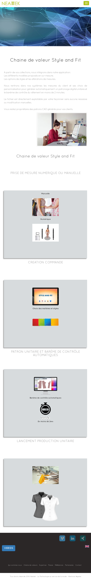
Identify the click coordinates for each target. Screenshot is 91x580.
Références (59, 565)
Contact (78, 565)
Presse (50, 565)
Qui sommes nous (15, 565)
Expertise (42, 565)
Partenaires (69, 565)
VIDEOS (8, 548)
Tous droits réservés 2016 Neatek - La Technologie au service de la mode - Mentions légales (45, 576)
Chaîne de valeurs (30, 565)
